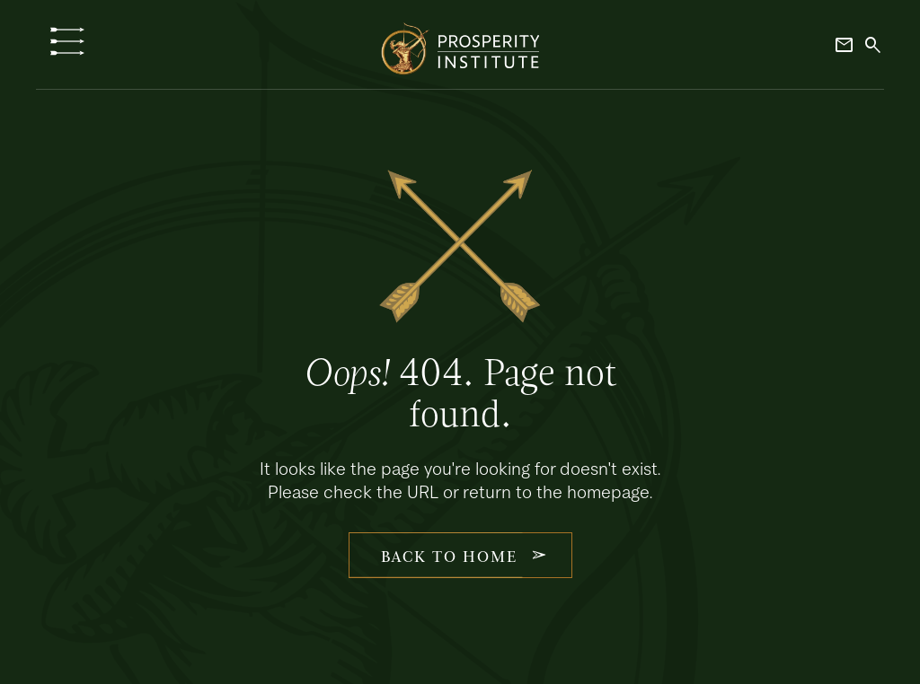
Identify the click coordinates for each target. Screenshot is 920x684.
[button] (67, 41)
